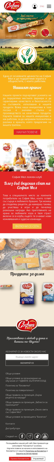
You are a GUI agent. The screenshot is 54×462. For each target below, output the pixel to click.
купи (27, 263)
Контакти (10, 423)
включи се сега (27, 226)
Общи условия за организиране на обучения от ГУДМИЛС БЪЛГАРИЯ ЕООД (26, 379)
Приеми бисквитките (20, 458)
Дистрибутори (13, 428)
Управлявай (38, 458)
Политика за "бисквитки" (18, 385)
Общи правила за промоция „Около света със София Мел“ (27, 410)
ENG (42, 6)
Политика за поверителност (20, 390)
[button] (51, 20)
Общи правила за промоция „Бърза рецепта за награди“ (24, 396)
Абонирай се (27, 363)
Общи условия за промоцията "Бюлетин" (26, 416)
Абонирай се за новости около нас (26, 351)
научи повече (27, 132)
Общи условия (13, 373)
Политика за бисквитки (36, 451)
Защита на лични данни (26, 453)
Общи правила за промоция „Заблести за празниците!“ (26, 403)
